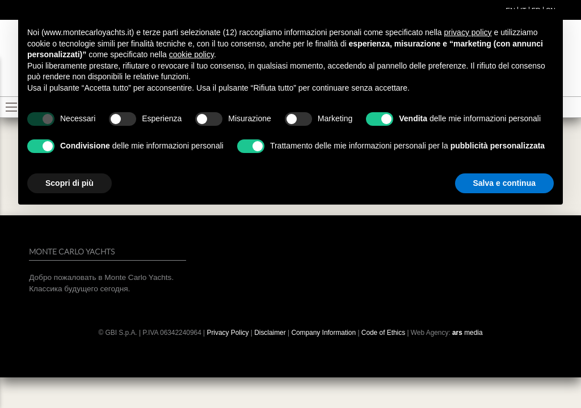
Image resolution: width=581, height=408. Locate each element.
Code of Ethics (383, 333)
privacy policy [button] (468, 32)
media (467, 333)
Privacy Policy (228, 333)
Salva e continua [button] (504, 183)
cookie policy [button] (191, 54)
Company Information (323, 333)
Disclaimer (271, 333)
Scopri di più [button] (69, 183)
